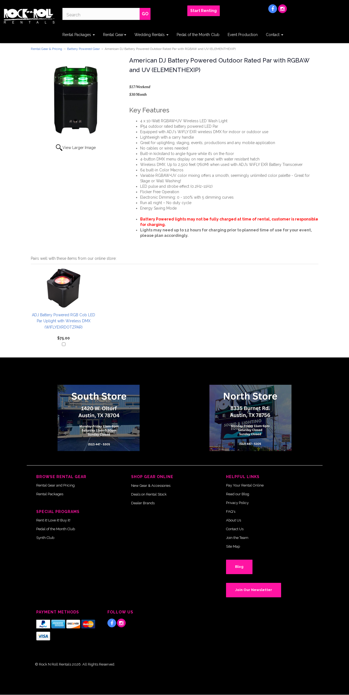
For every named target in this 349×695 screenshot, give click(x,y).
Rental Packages (78, 34)
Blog (239, 567)
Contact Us (234, 529)
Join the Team (237, 538)
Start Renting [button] (203, 10)
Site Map (233, 546)
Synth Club (45, 538)
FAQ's (230, 511)
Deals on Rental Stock (149, 494)
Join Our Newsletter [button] (253, 590)
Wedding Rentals (151, 34)
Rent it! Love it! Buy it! (53, 520)
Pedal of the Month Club (198, 34)
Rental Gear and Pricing (55, 485)
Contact (274, 34)
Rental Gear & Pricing (46, 49)
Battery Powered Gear (83, 49)
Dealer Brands (143, 503)
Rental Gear (114, 34)
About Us (233, 520)
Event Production (243, 34)
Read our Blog (237, 494)
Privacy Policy (237, 503)
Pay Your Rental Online (245, 485)
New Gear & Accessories (150, 486)
